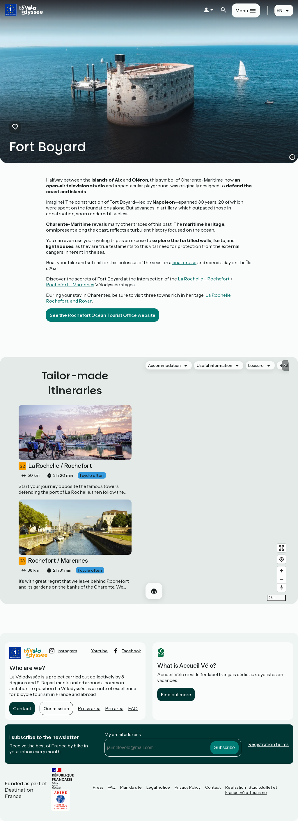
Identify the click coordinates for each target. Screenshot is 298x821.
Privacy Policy (188, 787)
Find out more (176, 694)
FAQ (133, 708)
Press (98, 787)
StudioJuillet (260, 787)
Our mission (56, 708)
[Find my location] (281, 559)
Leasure (256, 365)
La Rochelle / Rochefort (55, 466)
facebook (131, 650)
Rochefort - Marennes (70, 284)
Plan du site (131, 787)
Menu (241, 10)
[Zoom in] (281, 570)
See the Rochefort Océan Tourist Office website (102, 315)
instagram (67, 650)
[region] (215, 480)
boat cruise (184, 262)
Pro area (114, 708)
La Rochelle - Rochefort (204, 279)
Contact (22, 708)
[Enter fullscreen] (281, 548)
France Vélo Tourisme (246, 792)
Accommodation (164, 365)
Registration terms (268, 744)
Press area (89, 708)
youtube (99, 650)
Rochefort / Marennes (53, 561)
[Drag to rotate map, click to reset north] (281, 587)
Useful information (214, 365)
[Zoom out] (281, 579)
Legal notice (158, 787)
